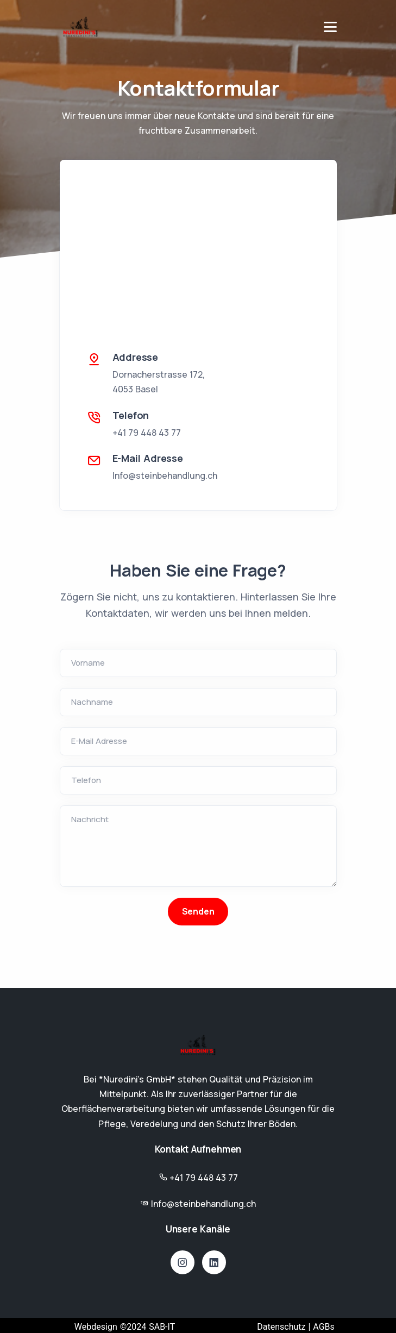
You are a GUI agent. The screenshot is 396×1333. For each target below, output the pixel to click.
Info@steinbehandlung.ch (164, 475)
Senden (198, 911)
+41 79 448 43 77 (146, 433)
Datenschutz (281, 1327)
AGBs (323, 1327)
